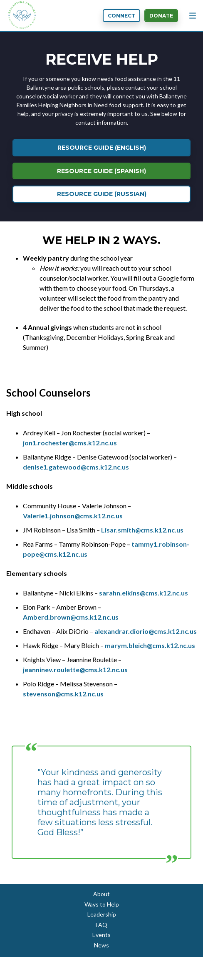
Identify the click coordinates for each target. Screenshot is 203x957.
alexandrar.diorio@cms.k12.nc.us (145, 631)
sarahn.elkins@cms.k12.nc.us (143, 593)
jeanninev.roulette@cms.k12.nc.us (75, 669)
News (101, 945)
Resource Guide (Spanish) (101, 171)
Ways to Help (101, 904)
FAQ (101, 924)
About (101, 893)
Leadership (101, 914)
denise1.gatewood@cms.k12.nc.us (76, 467)
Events (101, 934)
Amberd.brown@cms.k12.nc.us (71, 617)
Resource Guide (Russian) (101, 194)
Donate (161, 16)
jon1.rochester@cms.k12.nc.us (70, 443)
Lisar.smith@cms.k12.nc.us (142, 530)
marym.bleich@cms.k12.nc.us (150, 645)
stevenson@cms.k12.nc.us (63, 694)
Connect (121, 16)
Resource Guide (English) (101, 147)
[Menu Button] (192, 15)
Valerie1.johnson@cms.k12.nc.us (73, 516)
